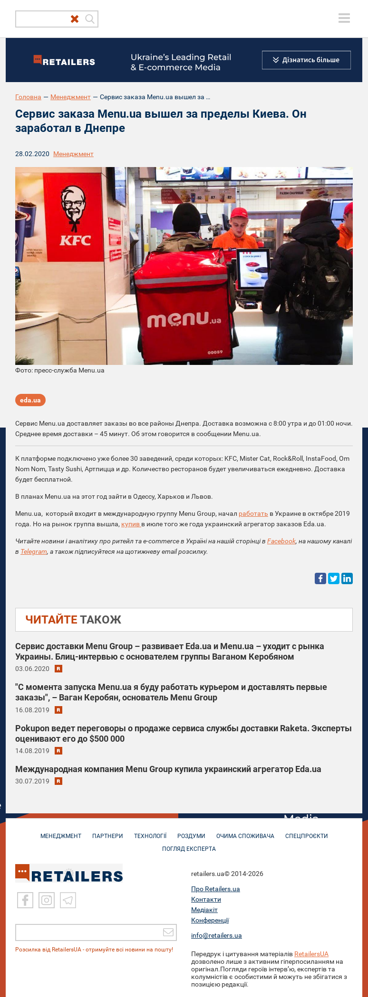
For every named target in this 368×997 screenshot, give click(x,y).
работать (253, 513)
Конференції (210, 919)
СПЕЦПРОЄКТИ (306, 831)
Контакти (206, 899)
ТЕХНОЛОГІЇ (150, 831)
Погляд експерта (189, 844)
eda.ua (30, 400)
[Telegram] (68, 900)
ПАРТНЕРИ (107, 831)
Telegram (33, 551)
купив (131, 524)
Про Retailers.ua (215, 888)
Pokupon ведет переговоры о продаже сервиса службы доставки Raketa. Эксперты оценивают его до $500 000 (183, 733)
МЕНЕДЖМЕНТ (60, 831)
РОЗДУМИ (191, 831)
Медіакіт (204, 909)
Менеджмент (70, 97)
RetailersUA (311, 953)
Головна (28, 97)
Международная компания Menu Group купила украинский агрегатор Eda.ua (168, 769)
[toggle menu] (344, 18)
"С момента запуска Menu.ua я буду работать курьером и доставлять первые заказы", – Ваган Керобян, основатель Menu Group (171, 692)
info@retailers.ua (216, 935)
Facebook (281, 541)
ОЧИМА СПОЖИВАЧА (245, 831)
